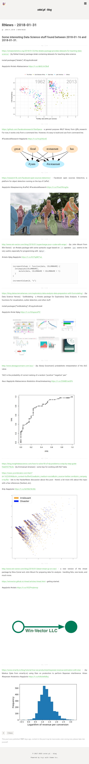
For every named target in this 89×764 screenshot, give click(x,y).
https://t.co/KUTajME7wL (31, 257)
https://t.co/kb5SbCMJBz (25, 489)
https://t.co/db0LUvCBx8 (39, 66)
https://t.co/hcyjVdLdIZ (37, 139)
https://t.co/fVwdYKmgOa (57, 187)
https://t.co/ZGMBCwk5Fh (62, 381)
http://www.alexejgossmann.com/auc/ (18, 366)
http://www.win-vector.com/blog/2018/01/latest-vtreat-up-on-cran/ (29, 569)
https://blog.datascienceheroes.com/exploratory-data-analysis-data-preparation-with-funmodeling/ (42, 293)
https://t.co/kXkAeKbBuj (39, 677)
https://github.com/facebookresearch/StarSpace (22, 129)
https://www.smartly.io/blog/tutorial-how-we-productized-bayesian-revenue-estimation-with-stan (41, 670)
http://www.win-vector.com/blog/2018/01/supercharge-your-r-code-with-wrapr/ (34, 244)
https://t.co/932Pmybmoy (27, 587)
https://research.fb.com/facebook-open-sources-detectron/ (26, 178)
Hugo (42, 757)
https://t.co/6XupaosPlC (31, 312)
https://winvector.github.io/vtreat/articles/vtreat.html (23, 581)
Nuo (56, 757)
